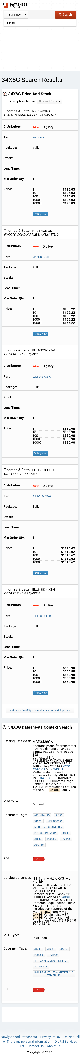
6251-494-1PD (42, 815)
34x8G (38, 821)
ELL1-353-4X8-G (42, 376)
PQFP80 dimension (45, 833)
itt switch (40, 966)
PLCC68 (51, 839)
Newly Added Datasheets (19, 1037)
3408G (66, 833)
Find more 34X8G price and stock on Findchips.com (40, 710)
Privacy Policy (50, 1037)
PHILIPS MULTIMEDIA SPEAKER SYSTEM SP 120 (53, 974)
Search (65, 14)
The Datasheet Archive (15, 5)
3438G (58, 769)
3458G (37, 839)
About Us (53, 1046)
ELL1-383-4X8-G (42, 616)
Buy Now (40, 214)
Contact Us (36, 1046)
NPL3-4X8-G (39, 137)
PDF (38, 859)
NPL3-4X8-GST (41, 257)
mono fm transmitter (48, 827)
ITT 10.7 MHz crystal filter (50, 960)
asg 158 (39, 844)
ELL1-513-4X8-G (42, 496)
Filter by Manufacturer (22, 101)
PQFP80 (66, 839)
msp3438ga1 (54, 821)
